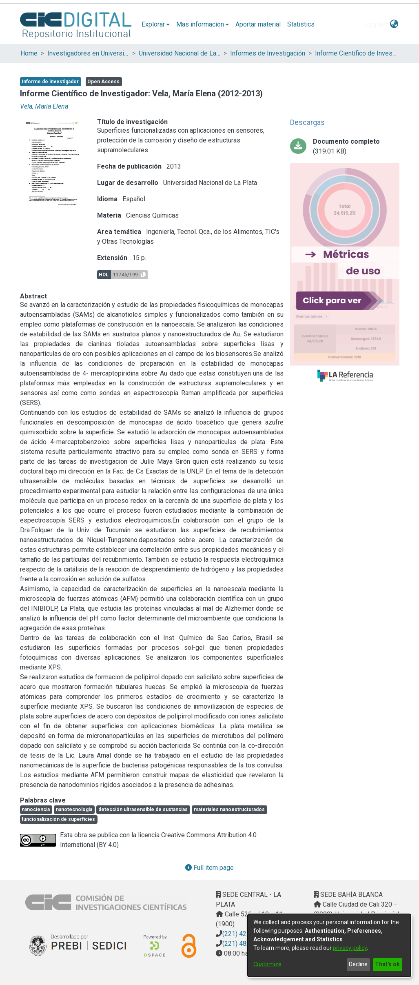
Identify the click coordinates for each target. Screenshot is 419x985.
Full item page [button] (209, 868)
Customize (267, 964)
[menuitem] (155, 24)
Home (29, 53)
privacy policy (350, 948)
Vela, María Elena (44, 106)
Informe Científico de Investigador (356, 53)
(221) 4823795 (243, 943)
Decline (358, 964)
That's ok (387, 964)
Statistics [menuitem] (301, 24)
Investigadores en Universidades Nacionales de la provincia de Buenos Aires (88, 53)
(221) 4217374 (243, 934)
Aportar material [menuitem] (258, 24)
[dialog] (329, 945)
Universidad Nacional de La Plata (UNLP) (179, 53)
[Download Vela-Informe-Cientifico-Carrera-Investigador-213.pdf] (344, 146)
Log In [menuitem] (374, 24)
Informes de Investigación (267, 53)
